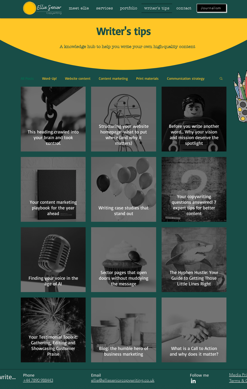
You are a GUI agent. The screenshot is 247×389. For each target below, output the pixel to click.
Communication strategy (185, 78)
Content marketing (113, 78)
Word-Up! (49, 78)
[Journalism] (211, 8)
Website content (77, 78)
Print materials (147, 78)
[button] (221, 79)
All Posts (27, 78)
